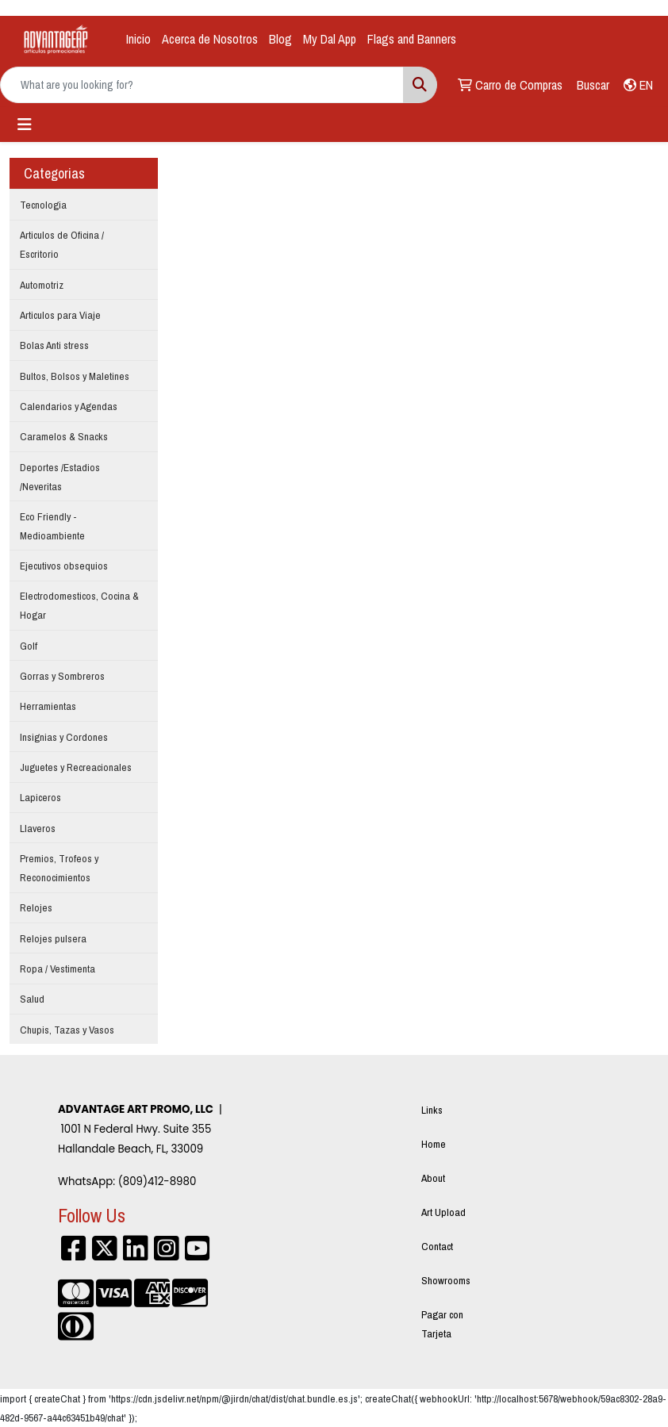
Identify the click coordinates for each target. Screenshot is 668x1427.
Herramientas (48, 706)
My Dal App (329, 39)
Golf (28, 646)
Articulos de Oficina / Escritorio (62, 244)
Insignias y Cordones (64, 737)
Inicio (138, 39)
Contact (437, 1246)
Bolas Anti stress (54, 345)
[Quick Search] (202, 85)
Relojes (36, 907)
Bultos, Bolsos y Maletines (74, 376)
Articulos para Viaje (60, 315)
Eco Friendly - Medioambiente (52, 526)
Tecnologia (43, 205)
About (433, 1178)
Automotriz (41, 285)
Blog (280, 39)
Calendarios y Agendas (68, 406)
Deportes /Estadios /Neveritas (60, 476)
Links (432, 1110)
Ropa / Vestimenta (57, 968)
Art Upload (443, 1212)
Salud (32, 999)
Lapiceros (40, 797)
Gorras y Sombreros (62, 676)
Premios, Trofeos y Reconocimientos (59, 867)
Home (433, 1144)
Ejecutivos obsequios (64, 565)
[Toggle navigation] (24, 124)
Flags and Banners (411, 39)
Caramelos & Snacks (64, 436)
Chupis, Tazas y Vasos (67, 1029)
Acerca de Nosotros (210, 39)
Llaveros (38, 828)
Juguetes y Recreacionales (76, 767)
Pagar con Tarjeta (442, 1324)
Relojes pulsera (53, 938)
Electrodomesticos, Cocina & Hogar (79, 605)
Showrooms (445, 1280)
